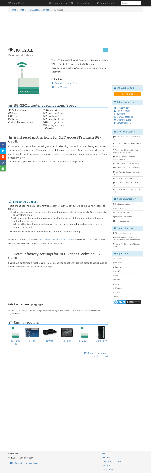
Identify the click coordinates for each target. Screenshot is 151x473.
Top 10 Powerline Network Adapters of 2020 (124, 158)
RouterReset (16, 3)
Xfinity (116, 292)
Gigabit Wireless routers (123, 208)
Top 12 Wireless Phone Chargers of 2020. (126, 245)
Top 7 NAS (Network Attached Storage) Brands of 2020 (125, 151)
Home (13, 10)
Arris (116, 284)
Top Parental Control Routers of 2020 (126, 173)
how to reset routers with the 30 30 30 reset (56, 239)
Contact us (106, 458)
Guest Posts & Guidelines (111, 462)
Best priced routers (121, 204)
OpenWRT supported (122, 217)
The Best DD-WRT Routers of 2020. (125, 184)
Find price (127, 94)
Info (22, 10)
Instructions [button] (84, 3)
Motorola (117, 288)
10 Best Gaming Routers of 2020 (126, 168)
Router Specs (122, 108)
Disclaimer (106, 466)
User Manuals (60, 87)
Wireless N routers (121, 212)
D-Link (116, 297)
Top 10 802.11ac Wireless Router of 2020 (126, 190)
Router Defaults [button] (106, 3)
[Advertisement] (58, 31)
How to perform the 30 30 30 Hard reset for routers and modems (126, 238)
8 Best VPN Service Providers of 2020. (126, 138)
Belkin (116, 275)
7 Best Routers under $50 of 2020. (127, 163)
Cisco (116, 280)
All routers (55, 3)
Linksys (117, 267)
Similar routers (122, 123)
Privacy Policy (107, 470)
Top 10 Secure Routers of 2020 (126, 179)
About (104, 454)
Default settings (123, 117)
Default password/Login (65, 83)
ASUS (116, 271)
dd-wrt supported (121, 221)
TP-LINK (117, 259)
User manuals (122, 120)
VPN (69, 3)
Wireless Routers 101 (122, 233)
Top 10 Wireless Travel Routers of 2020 (127, 144)
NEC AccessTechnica (38, 10)
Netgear (117, 263)
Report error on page (96, 354)
